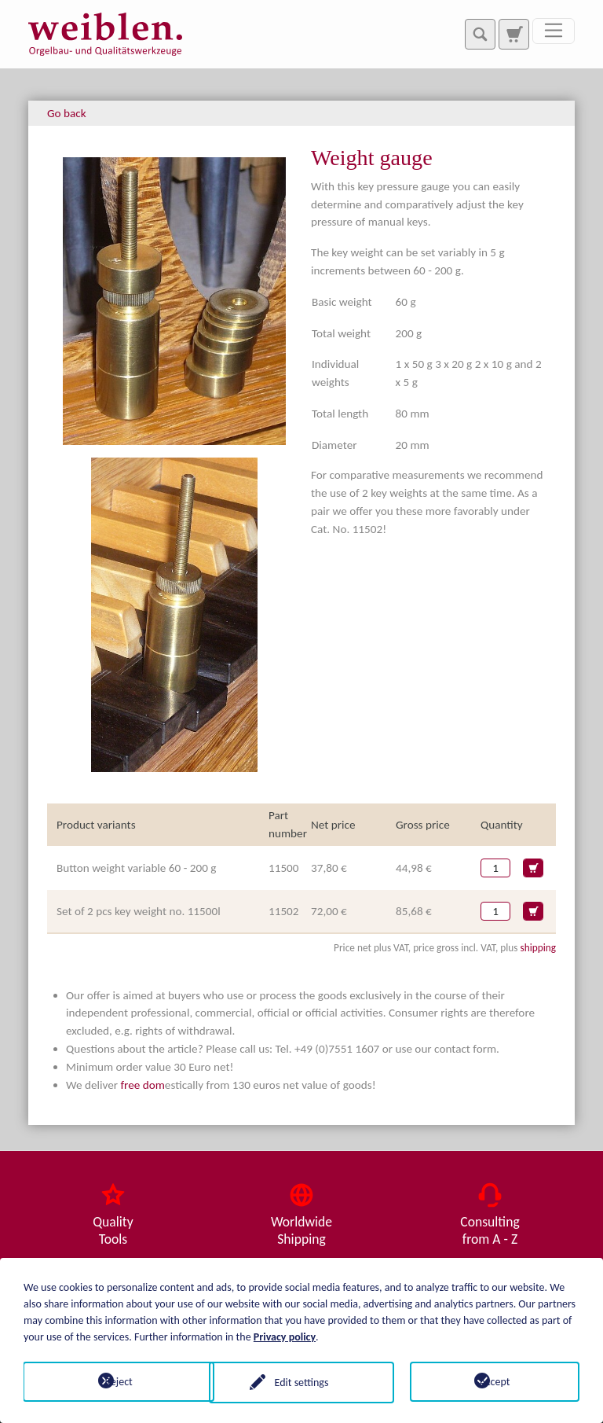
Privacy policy (285, 1335)
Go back (66, 113)
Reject (108, 1381)
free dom (142, 1085)
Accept (495, 1381)
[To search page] (513, 34)
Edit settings (302, 1381)
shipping (538, 947)
